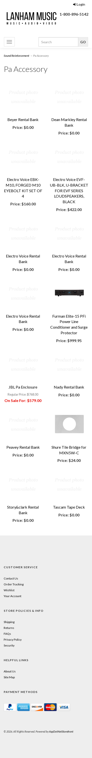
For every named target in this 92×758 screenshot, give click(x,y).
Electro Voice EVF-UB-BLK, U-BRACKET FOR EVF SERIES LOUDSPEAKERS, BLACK (69, 190)
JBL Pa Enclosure (23, 387)
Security (9, 645)
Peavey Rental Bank (23, 447)
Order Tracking (14, 584)
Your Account (12, 596)
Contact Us (11, 578)
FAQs (7, 633)
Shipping (9, 622)
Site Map (9, 677)
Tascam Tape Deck (69, 507)
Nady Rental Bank (69, 387)
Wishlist (9, 590)
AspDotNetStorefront (61, 731)
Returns (9, 628)
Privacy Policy (13, 639)
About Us (10, 671)
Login (79, 4)
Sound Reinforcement (16, 55)
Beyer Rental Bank (23, 119)
